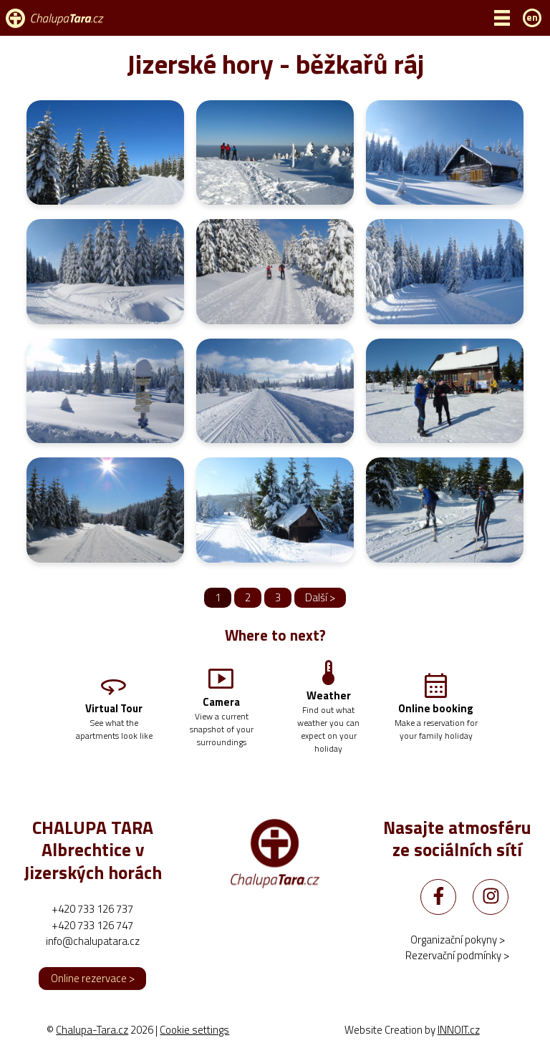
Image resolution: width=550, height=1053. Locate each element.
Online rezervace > (93, 978)
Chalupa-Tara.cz (92, 1030)
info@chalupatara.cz (93, 941)
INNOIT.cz (459, 1030)
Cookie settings (194, 1030)
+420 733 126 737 (92, 909)
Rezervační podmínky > (457, 955)
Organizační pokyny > (457, 939)
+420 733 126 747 (92, 925)
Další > (320, 597)
